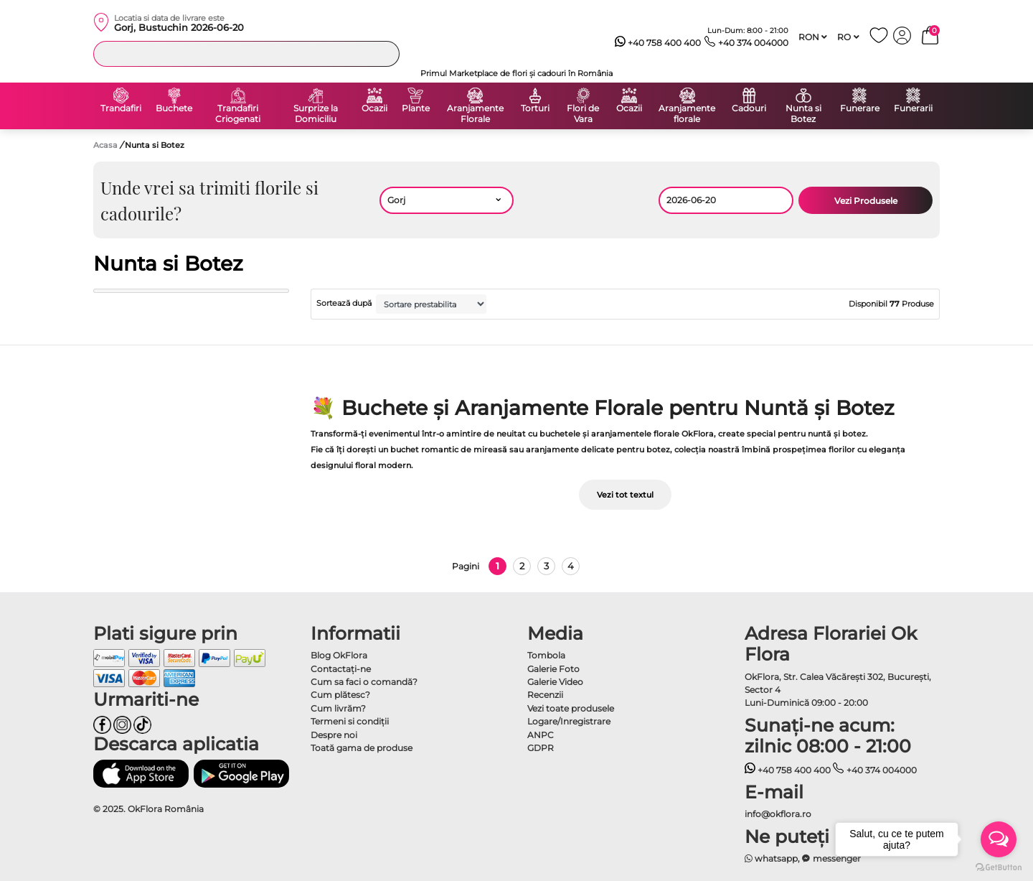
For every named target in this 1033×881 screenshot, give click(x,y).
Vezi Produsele (865, 200)
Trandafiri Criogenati (237, 113)
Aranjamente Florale (475, 113)
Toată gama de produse (361, 747)
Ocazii (374, 108)
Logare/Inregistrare (568, 721)
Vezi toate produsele (570, 708)
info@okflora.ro (778, 813)
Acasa (105, 145)
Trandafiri (120, 108)
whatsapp (771, 858)
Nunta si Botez (803, 113)
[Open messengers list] (999, 839)
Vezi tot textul (625, 495)
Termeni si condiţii (350, 721)
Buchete (174, 108)
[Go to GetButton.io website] (999, 866)
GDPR (540, 747)
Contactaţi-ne (341, 668)
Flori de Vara (583, 113)
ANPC (540, 734)
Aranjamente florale (687, 113)
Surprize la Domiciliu (315, 113)
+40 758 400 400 (658, 43)
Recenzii (545, 694)
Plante (416, 108)
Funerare (859, 108)
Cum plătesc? (340, 694)
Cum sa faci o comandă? (364, 681)
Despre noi (334, 734)
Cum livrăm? (338, 708)
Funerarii (913, 108)
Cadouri (749, 108)
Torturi (535, 108)
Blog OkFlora (339, 655)
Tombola (546, 655)
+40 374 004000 (746, 43)
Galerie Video (555, 681)
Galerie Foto (553, 668)
